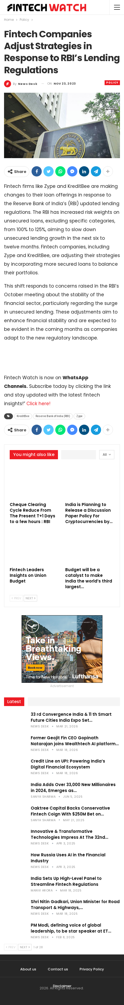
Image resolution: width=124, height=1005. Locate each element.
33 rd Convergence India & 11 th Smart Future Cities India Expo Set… (71, 717)
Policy (112, 83)
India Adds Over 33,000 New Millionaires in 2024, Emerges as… (73, 787)
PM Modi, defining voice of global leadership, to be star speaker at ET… (71, 928)
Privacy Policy (92, 969)
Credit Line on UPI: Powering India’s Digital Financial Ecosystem (68, 764)
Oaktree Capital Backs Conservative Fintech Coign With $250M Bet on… (70, 811)
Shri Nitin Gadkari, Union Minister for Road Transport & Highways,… (75, 904)
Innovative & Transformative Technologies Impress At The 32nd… (69, 834)
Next (30, 598)
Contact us (58, 969)
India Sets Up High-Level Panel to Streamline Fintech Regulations (66, 881)
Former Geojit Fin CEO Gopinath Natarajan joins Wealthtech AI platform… (75, 741)
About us (28, 969)
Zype (79, 416)
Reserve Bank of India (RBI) (53, 416)
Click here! (38, 403)
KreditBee (23, 416)
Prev (16, 598)
